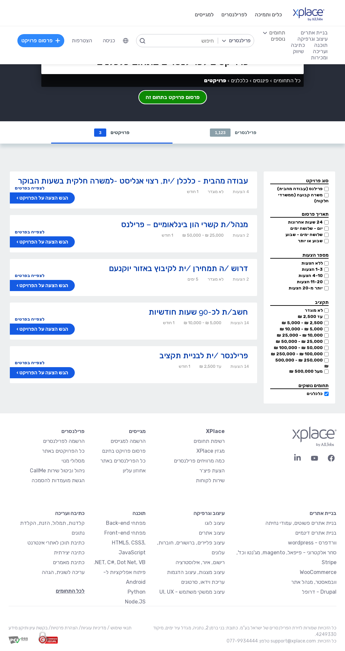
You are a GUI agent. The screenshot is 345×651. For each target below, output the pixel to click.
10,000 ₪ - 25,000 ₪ (300, 335)
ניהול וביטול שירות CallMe (57, 470)
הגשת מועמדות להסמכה (58, 480)
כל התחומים (287, 80)
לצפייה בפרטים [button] (29, 188)
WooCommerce (318, 572)
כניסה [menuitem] (109, 40)
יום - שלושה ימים (306, 228)
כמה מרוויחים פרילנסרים (199, 461)
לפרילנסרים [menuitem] (234, 14)
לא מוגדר (314, 310)
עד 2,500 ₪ (310, 316)
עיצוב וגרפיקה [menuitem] (312, 39)
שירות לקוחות (210, 480)
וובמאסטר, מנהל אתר (313, 582)
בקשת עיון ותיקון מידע (28, 628)
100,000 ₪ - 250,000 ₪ (297, 353)
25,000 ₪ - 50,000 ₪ (299, 341)
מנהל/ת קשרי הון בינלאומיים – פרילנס (184, 224)
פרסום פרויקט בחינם (124, 451)
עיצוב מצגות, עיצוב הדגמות (196, 572)
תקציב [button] (322, 302)
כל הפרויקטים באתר (63, 451)
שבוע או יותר (310, 240)
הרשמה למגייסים (128, 441)
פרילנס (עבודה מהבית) (300, 188)
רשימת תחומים (209, 441)
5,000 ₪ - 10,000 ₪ (301, 328)
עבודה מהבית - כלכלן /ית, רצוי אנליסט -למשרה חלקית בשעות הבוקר (133, 181)
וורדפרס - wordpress (312, 543)
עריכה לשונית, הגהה (63, 572)
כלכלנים (315, 393)
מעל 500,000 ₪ (306, 371)
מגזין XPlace (210, 451)
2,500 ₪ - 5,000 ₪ (302, 322)
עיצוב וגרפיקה (209, 513)
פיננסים (261, 80)
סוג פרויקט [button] (317, 181)
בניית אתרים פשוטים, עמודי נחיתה (300, 523)
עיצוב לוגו (215, 523)
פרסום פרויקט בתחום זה (173, 97)
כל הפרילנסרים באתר (123, 461)
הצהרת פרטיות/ (63, 628)
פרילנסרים (233, 132)
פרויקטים (112, 132)
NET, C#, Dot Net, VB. (120, 562)
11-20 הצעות (310, 281)
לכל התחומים (70, 591)
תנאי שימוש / (119, 628)
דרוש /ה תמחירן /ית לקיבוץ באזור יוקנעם (178, 268)
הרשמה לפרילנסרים (64, 441)
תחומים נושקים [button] (313, 385)
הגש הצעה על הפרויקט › (42, 198)
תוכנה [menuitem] (321, 45)
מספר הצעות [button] (315, 255)
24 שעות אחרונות (305, 222)
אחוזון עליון (134, 470)
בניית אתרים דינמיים (315, 533)
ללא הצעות (312, 263)
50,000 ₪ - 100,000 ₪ (298, 347)
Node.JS (135, 602)
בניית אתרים (323, 513)
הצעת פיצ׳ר (212, 470)
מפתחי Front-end (125, 533)
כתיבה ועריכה (70, 513)
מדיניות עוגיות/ (92, 628)
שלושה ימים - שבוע (304, 234)
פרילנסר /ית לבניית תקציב (203, 355)
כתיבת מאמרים (69, 562)
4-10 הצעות (310, 275)
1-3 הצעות (312, 269)
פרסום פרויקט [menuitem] (41, 40)
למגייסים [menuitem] (204, 14)
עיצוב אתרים (212, 533)
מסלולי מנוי (73, 461)
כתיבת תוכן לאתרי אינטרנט (56, 543)
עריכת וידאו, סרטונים (203, 582)
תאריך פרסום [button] (315, 214)
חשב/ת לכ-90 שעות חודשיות (198, 312)
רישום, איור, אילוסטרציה (200, 562)
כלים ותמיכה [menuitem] (268, 14)
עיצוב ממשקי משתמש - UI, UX (192, 592)
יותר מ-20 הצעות (306, 288)
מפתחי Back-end (126, 523)
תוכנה (139, 513)
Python (137, 592)
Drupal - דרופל (319, 592)
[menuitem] (126, 41)
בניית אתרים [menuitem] (314, 33)
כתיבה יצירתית (69, 552)
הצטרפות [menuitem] (82, 40)
